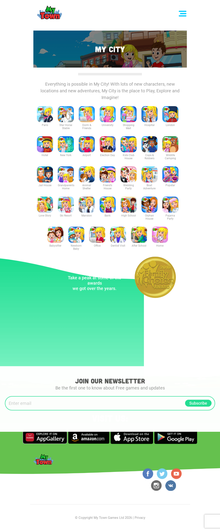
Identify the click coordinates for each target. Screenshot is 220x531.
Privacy (140, 519)
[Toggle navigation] (182, 13)
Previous (126, 274)
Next (185, 274)
